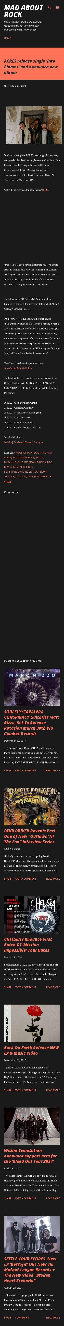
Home (7, 38)
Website (8, 442)
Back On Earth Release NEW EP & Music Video (31, 1050)
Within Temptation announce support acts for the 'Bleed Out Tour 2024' (30, 1156)
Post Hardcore (14, 471)
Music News (28, 462)
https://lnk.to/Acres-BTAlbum (18, 368)
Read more (53, 770)
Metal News (11, 462)
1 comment (22, 1317)
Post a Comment (25, 770)
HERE (45, 190)
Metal (40, 457)
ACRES (7, 457)
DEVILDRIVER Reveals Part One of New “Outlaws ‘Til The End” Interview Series (29, 836)
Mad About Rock (23, 11)
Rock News (40, 471)
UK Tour (21, 476)
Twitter (28, 442)
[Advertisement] (31, 616)
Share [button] (7, 482)
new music (26, 467)
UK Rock (9, 476)
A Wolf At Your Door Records (33, 452)
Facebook (18, 442)
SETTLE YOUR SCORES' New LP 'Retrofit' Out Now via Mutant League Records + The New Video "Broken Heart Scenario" (30, 1269)
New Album (11, 467)
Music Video (44, 462)
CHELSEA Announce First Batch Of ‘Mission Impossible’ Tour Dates (28, 944)
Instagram (38, 442)
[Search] (50, 6)
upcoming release (39, 476)
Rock (28, 471)
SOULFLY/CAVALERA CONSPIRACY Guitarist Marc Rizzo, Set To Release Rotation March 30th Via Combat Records (31, 722)
